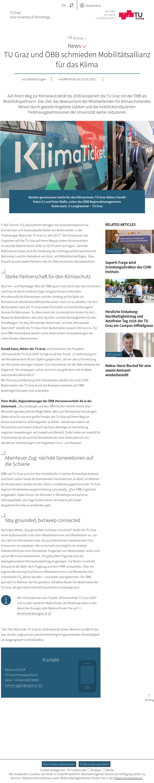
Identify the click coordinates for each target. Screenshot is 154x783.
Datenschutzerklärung (128, 778)
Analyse (94, 770)
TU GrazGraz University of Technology (30, 14)
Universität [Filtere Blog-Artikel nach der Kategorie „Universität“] (114, 251)
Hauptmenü (90, 5)
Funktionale (76, 770)
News (77, 45)
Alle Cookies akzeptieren (59, 764)
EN (64, 5)
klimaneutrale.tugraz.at (32, 613)
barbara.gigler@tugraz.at (21, 685)
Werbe (108, 770)
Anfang (148, 697)
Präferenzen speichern (94, 764)
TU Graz (76, 38)
